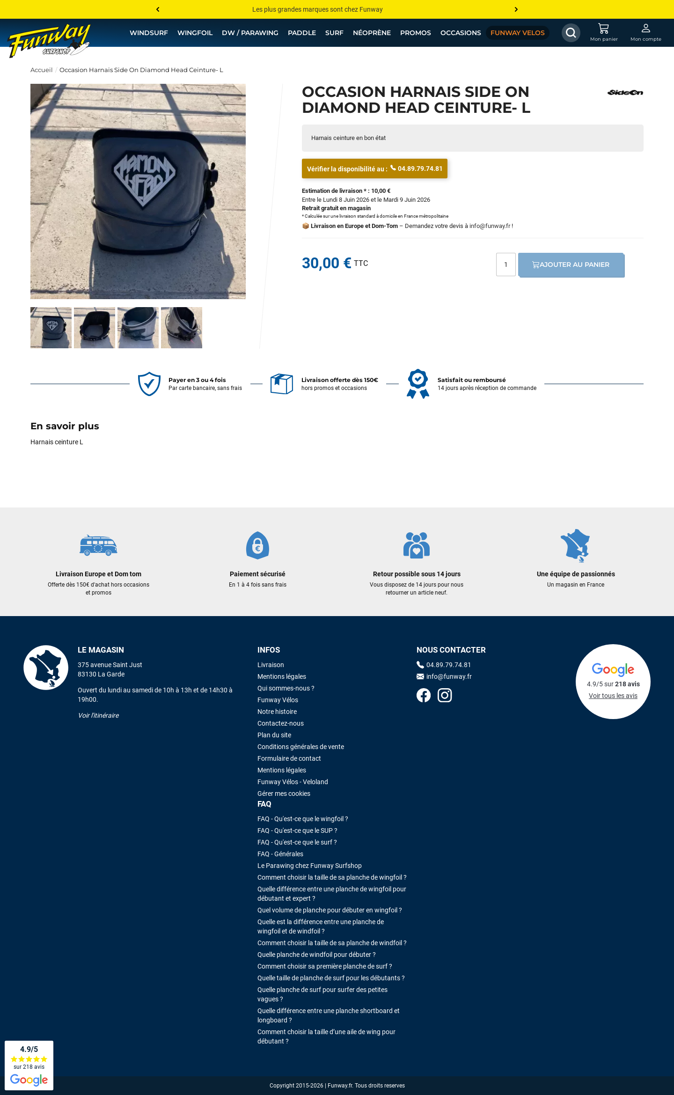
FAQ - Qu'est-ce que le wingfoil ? (302, 819)
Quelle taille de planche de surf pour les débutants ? (331, 978)
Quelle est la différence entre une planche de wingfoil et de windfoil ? (320, 926)
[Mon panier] (604, 33)
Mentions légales (281, 676)
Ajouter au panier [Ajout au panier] (570, 264)
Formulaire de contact (289, 758)
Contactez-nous (280, 723)
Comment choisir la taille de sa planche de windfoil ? (332, 943)
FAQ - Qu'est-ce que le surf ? (297, 842)
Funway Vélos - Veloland (292, 782)
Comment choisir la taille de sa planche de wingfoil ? (332, 877)
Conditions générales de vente (300, 746)
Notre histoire (277, 711)
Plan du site (274, 735)
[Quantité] (506, 264)
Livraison (270, 665)
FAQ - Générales (280, 854)
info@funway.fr (489, 225)
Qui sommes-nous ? (286, 688)
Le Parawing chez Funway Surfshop (309, 865)
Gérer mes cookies (283, 793)
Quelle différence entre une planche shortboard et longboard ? (328, 1015)
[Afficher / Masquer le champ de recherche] (571, 33)
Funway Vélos (277, 700)
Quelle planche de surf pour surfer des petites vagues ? (322, 994)
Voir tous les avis (613, 695)
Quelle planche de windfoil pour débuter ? (316, 954)
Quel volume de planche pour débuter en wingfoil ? (329, 910)
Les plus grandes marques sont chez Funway (317, 9)
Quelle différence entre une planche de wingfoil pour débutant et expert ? (331, 893)
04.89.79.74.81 (416, 168)
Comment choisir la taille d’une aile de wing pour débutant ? (326, 1036)
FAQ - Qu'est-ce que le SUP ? (297, 830)
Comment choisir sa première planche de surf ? (324, 966)
